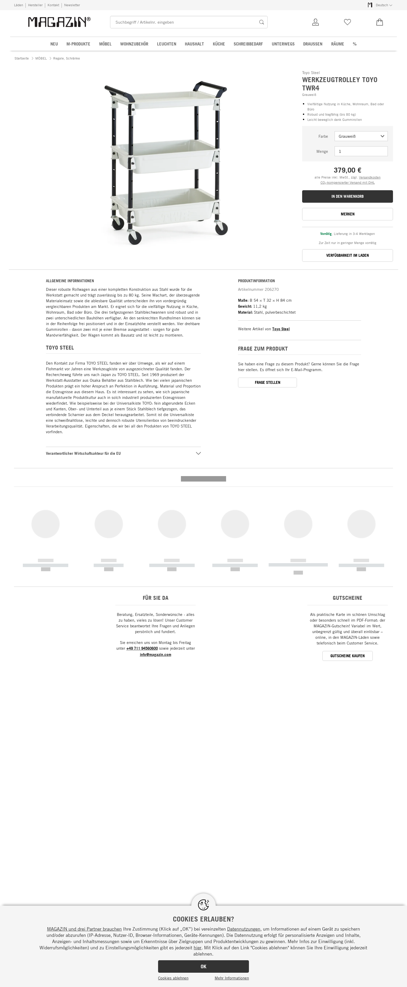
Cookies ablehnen (173, 978)
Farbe (323, 136)
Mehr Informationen (232, 978)
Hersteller (35, 5)
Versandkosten (370, 177)
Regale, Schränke (66, 58)
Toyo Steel (281, 328)
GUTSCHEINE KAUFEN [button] (347, 555)
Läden (18, 5)
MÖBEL (41, 58)
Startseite (22, 58)
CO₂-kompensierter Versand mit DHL (348, 182)
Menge (322, 151)
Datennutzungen (243, 929)
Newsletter (72, 5)
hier (197, 947)
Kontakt (53, 5)
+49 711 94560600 (142, 548)
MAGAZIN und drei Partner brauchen (84, 929)
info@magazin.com (155, 554)
